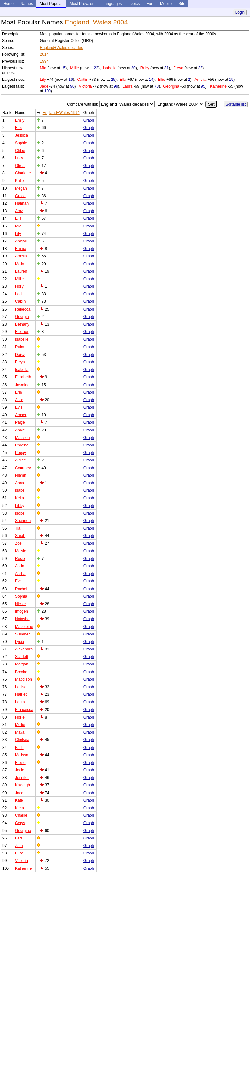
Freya (178, 68)
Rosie (20, 558)
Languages (112, 3)
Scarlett (21, 656)
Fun (149, 3)
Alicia (19, 566)
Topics (134, 3)
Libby (19, 505)
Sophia (21, 596)
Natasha (22, 619)
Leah (19, 294)
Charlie (21, 815)
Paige (20, 422)
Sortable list (236, 104)
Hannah (22, 203)
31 (166, 68)
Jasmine (22, 385)
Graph (88, 120)
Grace (20, 196)
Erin (18, 392)
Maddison (23, 679)
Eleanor (21, 331)
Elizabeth (23, 377)
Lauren (21, 271)
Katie (19, 180)
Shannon (23, 520)
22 (96, 68)
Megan (21, 188)
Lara (19, 838)
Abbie (20, 430)
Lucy (19, 158)
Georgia (22, 316)
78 (156, 86)
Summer (22, 634)
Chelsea (22, 739)
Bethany (22, 324)
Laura (127, 86)
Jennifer (22, 777)
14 (151, 79)
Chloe (20, 150)
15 (63, 68)
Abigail (21, 241)
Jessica (21, 135)
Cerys (20, 823)
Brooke (21, 672)
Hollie (20, 717)
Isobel (20, 513)
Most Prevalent (83, 3)
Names (27, 3)
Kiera (19, 808)
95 (203, 86)
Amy (19, 211)
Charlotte (23, 173)
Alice (19, 400)
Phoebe (21, 445)
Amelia (201, 79)
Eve (18, 581)
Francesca (24, 710)
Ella (123, 79)
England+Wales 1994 (61, 112)
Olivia (20, 165)
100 (47, 91)
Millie (74, 68)
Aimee (20, 460)
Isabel (20, 490)
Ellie (161, 79)
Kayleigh (22, 785)
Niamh (20, 475)
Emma (20, 248)
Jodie (19, 770)
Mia (43, 68)
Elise (19, 853)
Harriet (21, 694)
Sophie (21, 143)
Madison (22, 437)
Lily (43, 79)
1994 (44, 61)
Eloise (20, 762)
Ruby (144, 68)
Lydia (19, 641)
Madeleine (24, 626)
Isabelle (109, 68)
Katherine (218, 86)
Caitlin (82, 79)
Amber (20, 415)
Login (240, 12)
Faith (19, 747)
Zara (19, 845)
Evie (18, 407)
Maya (19, 732)
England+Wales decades (61, 47)
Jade (44, 86)
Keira (19, 498)
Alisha (20, 573)
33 (200, 68)
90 (72, 86)
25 (113, 79)
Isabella (21, 369)
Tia (17, 528)
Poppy (20, 452)
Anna (19, 483)
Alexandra (24, 649)
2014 (44, 54)
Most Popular (51, 3)
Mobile (166, 3)
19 (231, 79)
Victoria (85, 86)
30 (133, 68)
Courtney (23, 468)
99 (116, 86)
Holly (19, 286)
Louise (20, 687)
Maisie (20, 551)
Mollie (20, 724)
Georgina (171, 86)
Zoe (18, 543)
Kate (19, 800)
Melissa (21, 755)
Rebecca (22, 309)
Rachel (21, 589)
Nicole (20, 604)
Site (181, 3)
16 (70, 79)
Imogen (21, 611)
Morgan (21, 664)
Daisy (20, 354)
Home (8, 3)
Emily (19, 120)
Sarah (20, 535)
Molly (19, 264)
